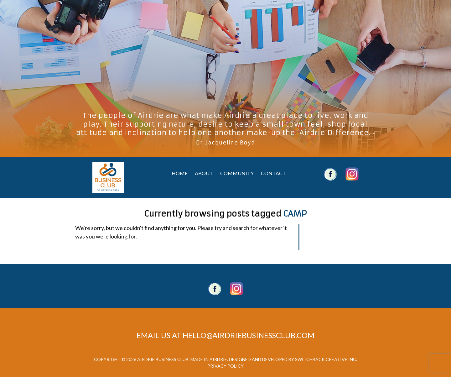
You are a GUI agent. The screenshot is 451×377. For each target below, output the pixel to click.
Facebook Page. (214, 288)
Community (237, 173)
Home (180, 173)
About (204, 173)
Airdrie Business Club (108, 177)
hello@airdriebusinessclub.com (248, 335)
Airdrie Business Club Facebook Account (330, 174)
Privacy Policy (225, 366)
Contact (273, 173)
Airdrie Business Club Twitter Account (352, 174)
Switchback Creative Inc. (326, 359)
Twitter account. (236, 288)
